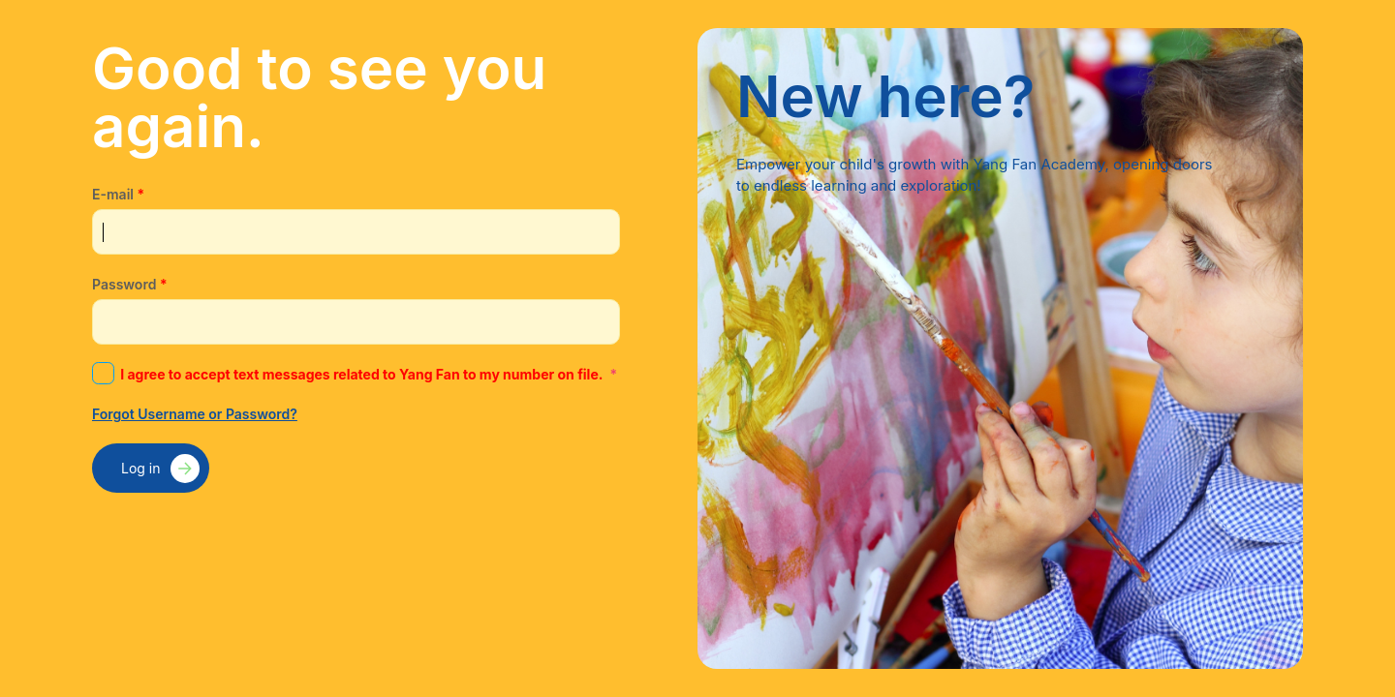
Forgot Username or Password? (194, 414)
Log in (141, 468)
